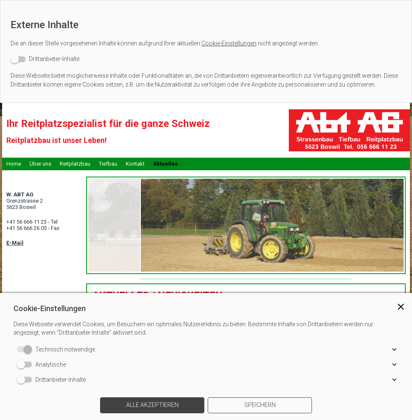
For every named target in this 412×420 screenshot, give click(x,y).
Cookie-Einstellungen (228, 43)
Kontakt (135, 164)
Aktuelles (165, 164)
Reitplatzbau (75, 164)
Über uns (40, 164)
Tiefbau (108, 164)
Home (13, 164)
